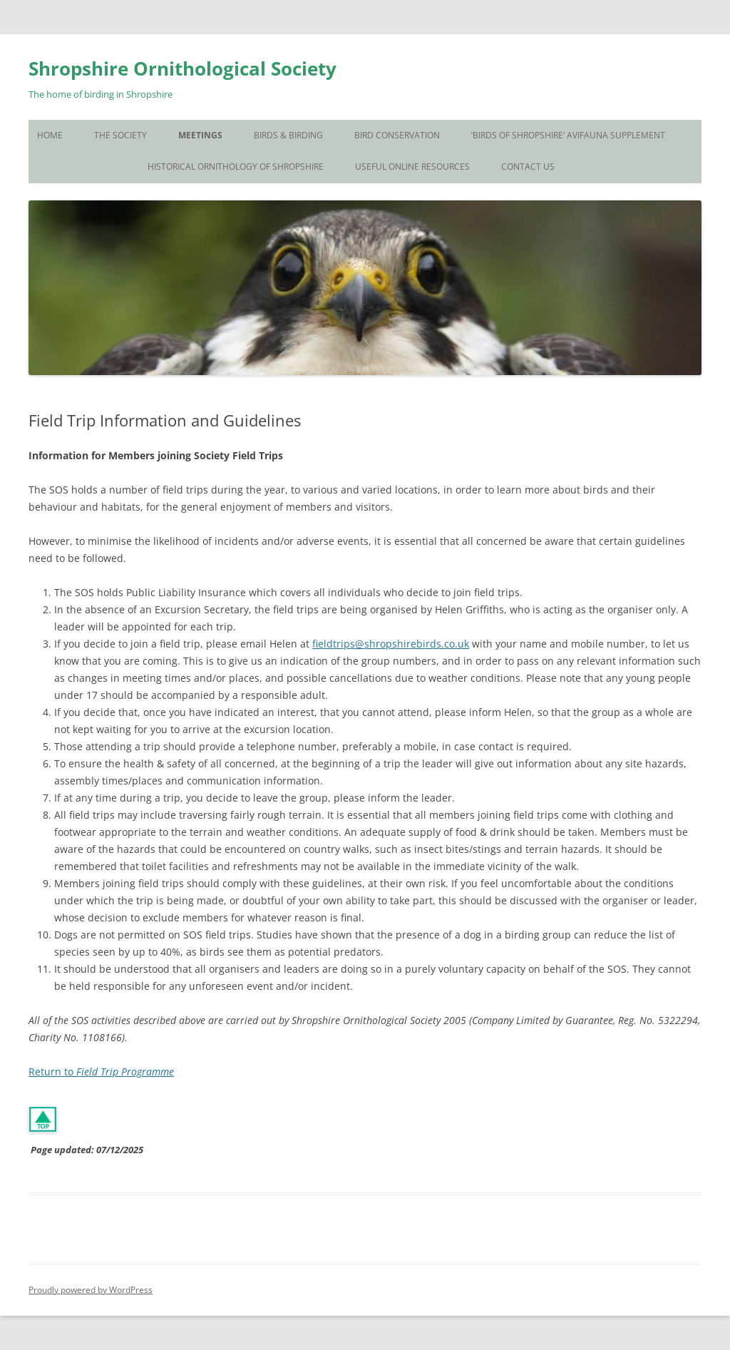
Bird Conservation (397, 135)
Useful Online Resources (412, 166)
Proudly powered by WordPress (91, 1290)
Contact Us (528, 166)
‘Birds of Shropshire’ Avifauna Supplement (568, 135)
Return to (101, 1071)
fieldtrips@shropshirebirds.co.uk (390, 643)
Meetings (200, 135)
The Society (120, 135)
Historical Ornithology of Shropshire (236, 166)
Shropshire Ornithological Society (182, 68)
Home (50, 135)
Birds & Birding (288, 135)
